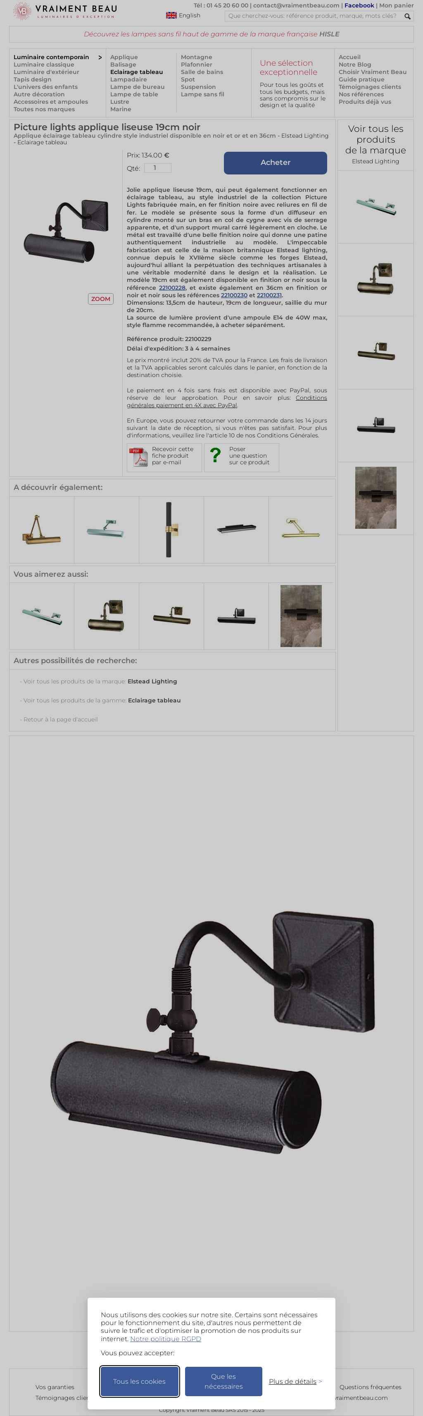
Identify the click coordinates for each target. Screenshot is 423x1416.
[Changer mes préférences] (291, 1381)
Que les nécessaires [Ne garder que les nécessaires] (223, 1381)
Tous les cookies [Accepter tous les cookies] (139, 1381)
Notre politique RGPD (165, 1339)
